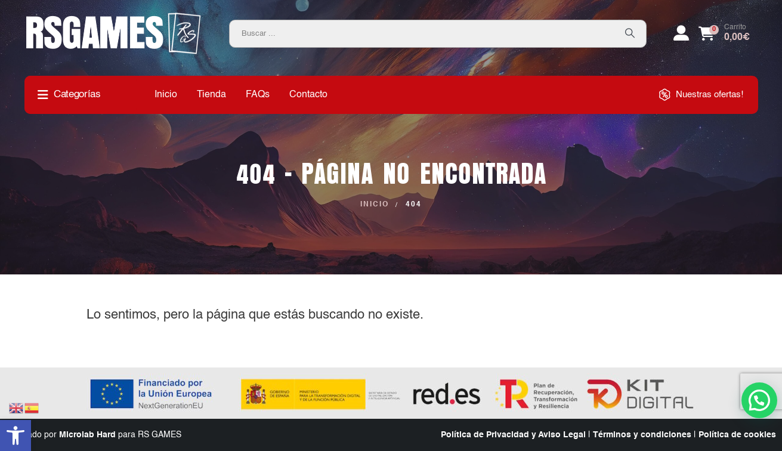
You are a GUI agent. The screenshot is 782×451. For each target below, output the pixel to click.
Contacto (308, 95)
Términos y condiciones (642, 435)
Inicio (165, 95)
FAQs (258, 95)
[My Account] (681, 33)
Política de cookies (737, 435)
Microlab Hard (87, 435)
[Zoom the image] (113, 16)
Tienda (211, 95)
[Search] (630, 33)
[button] (15, 435)
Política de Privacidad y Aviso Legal (513, 435)
